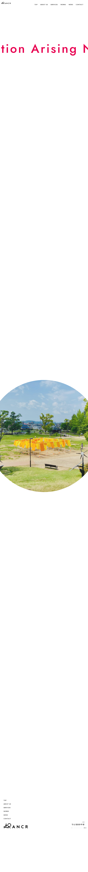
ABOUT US (44, 5)
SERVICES (54, 5)
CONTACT (79, 5)
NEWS (71, 5)
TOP (35, 5)
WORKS (63, 5)
